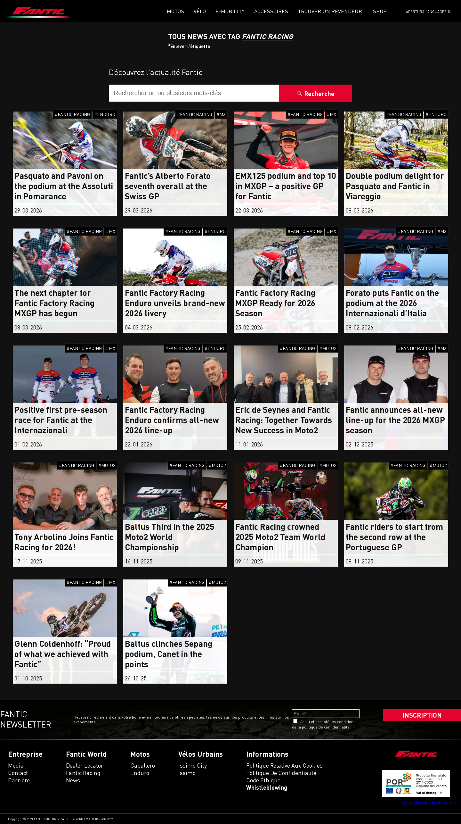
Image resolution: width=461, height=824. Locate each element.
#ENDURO (104, 114)
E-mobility (230, 11)
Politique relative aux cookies (284, 765)
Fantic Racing (83, 772)
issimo (187, 772)
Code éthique (263, 780)
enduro (139, 772)
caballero (142, 765)
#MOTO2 (327, 348)
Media (16, 765)
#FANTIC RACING (72, 114)
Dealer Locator (84, 765)
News (73, 780)
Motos (175, 11)
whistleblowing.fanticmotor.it (430, 802)
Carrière (19, 780)
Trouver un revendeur (330, 11)
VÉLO (200, 11)
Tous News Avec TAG (230, 36)
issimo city (192, 765)
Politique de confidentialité (281, 772)
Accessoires (271, 11)
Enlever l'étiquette (189, 46)
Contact (18, 772)
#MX (221, 114)
